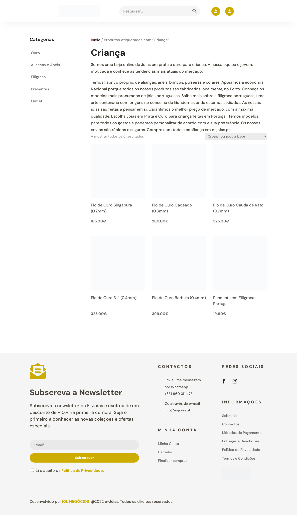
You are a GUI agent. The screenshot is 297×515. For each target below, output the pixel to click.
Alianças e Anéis (46, 65)
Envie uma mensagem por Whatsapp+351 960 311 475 (182, 387)
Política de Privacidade (83, 470)
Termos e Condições (239, 458)
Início (95, 39)
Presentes (40, 91)
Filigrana (39, 78)
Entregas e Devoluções (241, 441)
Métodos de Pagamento (242, 432)
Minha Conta (168, 443)
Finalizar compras (172, 460)
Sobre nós (230, 415)
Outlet (36, 103)
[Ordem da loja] (236, 136)
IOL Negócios (75, 501)
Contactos (230, 424)
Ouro (35, 53)
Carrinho (165, 452)
